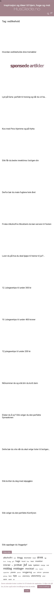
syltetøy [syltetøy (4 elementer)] (5, 576)
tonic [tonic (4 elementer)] (19, 576)
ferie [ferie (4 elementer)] (4, 561)
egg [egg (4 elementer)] (45, 558)
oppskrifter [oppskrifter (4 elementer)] (6, 572)
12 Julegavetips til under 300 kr (16, 288)
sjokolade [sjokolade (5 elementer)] (46, 572)
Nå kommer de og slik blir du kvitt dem (20, 383)
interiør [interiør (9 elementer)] (6, 565)
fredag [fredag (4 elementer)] (9, 561)
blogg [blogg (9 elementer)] (20, 558)
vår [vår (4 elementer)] (14, 579)
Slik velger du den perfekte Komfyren (19, 513)
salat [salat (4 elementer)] (34, 572)
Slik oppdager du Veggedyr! (14, 545)
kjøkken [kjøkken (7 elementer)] (36, 565)
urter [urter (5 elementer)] (43, 576)
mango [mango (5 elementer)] (43, 565)
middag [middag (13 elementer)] (7, 568)
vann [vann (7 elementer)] (5, 579)
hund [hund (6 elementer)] (23, 561)
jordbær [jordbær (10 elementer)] (18, 565)
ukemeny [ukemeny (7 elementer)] (26, 576)
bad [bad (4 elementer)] (15, 558)
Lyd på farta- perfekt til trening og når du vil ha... (24, 97)
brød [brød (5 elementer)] (34, 558)
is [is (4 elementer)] (12, 565)
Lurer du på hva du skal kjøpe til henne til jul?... (23, 256)
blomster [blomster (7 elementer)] (27, 558)
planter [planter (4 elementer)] (19, 572)
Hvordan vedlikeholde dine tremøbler (19, 52)
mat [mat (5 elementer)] (48, 565)
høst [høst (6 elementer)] (32, 561)
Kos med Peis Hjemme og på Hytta (18, 129)
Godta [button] (27, 590)
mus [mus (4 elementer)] (36, 569)
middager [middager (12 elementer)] (18, 569)
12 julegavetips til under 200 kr (16, 351)
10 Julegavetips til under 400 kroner (18, 319)
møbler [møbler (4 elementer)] (41, 569)
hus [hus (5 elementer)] (28, 561)
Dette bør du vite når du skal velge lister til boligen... (26, 449)
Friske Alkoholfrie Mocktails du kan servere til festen (26, 224)
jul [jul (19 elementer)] (25, 565)
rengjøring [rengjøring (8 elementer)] (27, 572)
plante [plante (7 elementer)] (13, 572)
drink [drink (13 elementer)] (40, 557)
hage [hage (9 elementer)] (17, 561)
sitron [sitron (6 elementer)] (39, 572)
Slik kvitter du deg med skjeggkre (17, 481)
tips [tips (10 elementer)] (15, 576)
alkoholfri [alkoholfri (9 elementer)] (7, 558)
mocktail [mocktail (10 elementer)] (29, 569)
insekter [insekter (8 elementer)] (39, 561)
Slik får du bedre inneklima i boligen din (20, 160)
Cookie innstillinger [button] (44, 586)
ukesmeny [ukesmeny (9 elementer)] (36, 576)
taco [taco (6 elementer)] (10, 576)
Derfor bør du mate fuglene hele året (19, 192)
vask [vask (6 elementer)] (10, 579)
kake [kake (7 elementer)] (30, 565)
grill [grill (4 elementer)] (13, 561)
